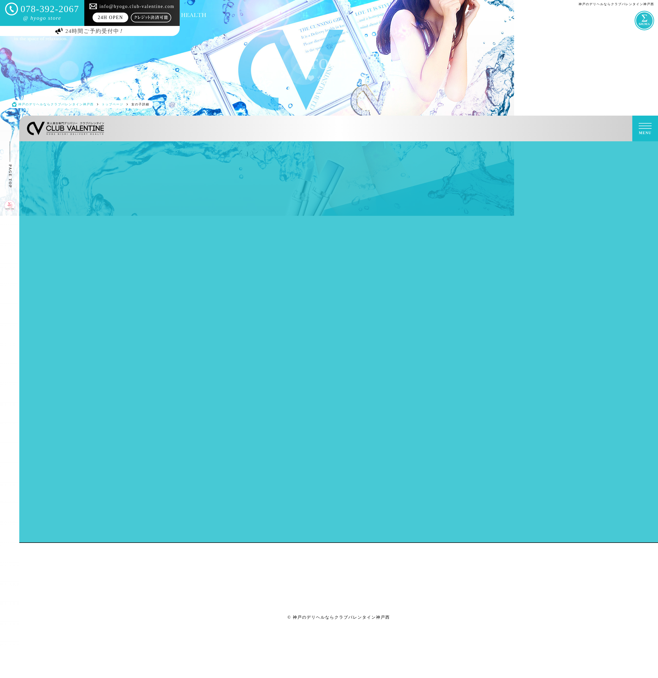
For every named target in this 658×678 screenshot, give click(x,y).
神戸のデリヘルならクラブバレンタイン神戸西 (341, 617)
